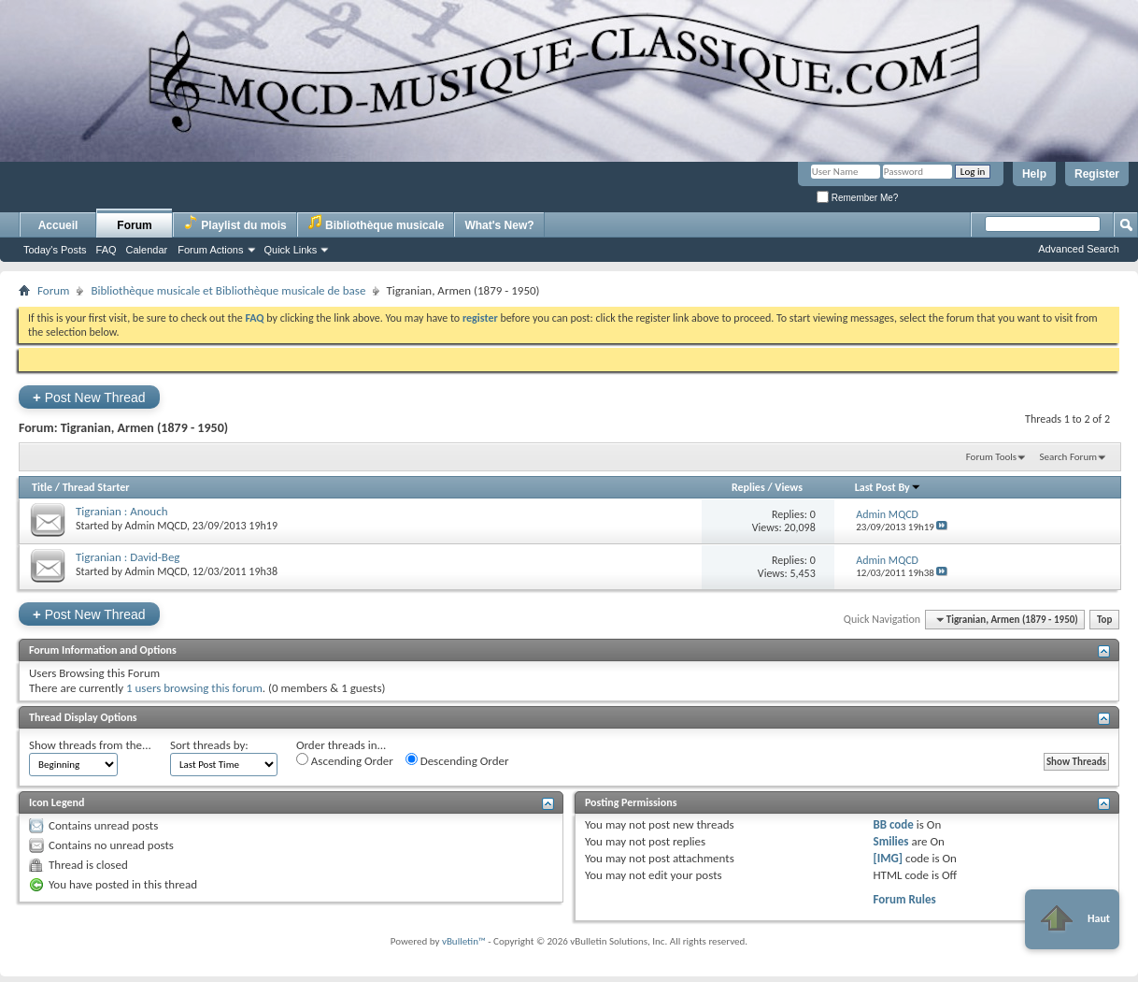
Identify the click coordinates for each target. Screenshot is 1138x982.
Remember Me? (857, 198)
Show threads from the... (90, 745)
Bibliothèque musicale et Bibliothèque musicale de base (228, 290)
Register (1096, 174)
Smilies (890, 841)
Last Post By (888, 487)
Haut (1072, 919)
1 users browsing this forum (194, 688)
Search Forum (1069, 457)
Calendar (147, 249)
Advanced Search (1078, 248)
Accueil (58, 225)
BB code (893, 824)
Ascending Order (344, 760)
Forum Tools (991, 457)
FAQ (106, 249)
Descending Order (457, 760)
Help (1034, 174)
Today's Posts (55, 249)
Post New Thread (89, 397)
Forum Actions (210, 249)
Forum (134, 225)
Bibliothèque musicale (376, 223)
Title (42, 487)
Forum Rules (904, 899)
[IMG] (888, 858)
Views (789, 487)
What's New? (498, 225)
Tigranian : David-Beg (128, 557)
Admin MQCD (156, 525)
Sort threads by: (209, 745)
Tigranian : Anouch (122, 511)
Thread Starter (96, 487)
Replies (748, 487)
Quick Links (291, 249)
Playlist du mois (235, 223)
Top (1104, 620)
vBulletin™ (464, 941)
